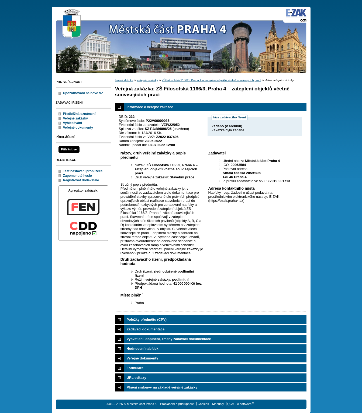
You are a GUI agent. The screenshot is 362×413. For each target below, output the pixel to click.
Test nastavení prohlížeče (83, 171)
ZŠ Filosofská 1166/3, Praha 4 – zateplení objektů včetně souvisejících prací (211, 80)
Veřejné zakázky (75, 118)
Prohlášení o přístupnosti (177, 403)
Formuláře (135, 368)
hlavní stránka (124, 80)
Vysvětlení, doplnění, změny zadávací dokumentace (169, 339)
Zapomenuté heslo (77, 176)
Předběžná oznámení (79, 114)
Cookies (203, 403)
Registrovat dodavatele (81, 180)
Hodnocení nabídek (142, 349)
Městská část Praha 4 (72, 24)
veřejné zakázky (147, 80)
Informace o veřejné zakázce (150, 107)
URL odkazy (136, 378)
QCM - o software (239, 403)
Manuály (218, 403)
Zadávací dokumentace (146, 329)
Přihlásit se (69, 149)
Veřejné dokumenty (78, 127)
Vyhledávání (72, 123)
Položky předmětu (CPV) (147, 319)
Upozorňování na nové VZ (83, 93)
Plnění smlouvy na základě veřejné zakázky (162, 387)
